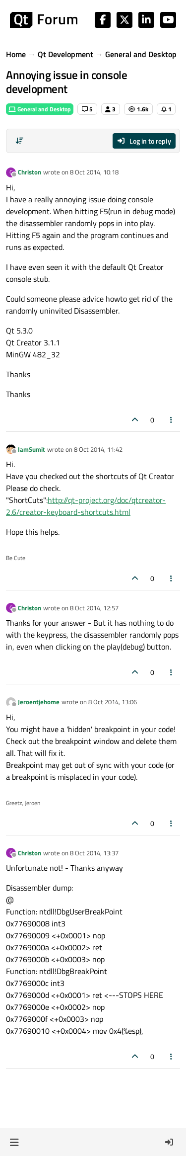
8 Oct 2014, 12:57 (94, 608)
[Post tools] (172, 419)
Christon (29, 172)
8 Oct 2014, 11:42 (98, 449)
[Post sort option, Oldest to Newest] (19, 141)
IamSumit (31, 449)
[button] (14, 1142)
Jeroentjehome (39, 702)
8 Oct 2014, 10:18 (94, 172)
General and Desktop (39, 109)
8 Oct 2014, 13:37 (94, 853)
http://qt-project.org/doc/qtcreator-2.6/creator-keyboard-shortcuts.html (86, 506)
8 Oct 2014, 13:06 (112, 702)
